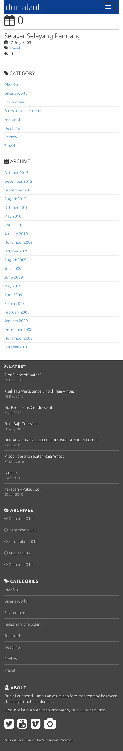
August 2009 (15, 260)
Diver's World (16, 93)
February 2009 (17, 312)
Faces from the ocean (22, 111)
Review (10, 137)
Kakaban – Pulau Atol (22, 489)
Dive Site (11, 84)
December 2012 (18, 181)
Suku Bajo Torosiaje (21, 423)
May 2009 (12, 286)
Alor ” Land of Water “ (22, 375)
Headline (12, 128)
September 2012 (18, 190)
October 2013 (16, 172)
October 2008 (16, 347)
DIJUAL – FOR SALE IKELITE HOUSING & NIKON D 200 (50, 440)
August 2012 (15, 199)
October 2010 (16, 207)
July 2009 (12, 268)
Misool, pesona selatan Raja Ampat (34, 456)
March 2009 (14, 303)
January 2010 (16, 233)
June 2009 (13, 277)
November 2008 (18, 338)
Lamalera (12, 472)
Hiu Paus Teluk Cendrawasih (28, 407)
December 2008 (18, 329)
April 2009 (13, 294)
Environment (15, 102)
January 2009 (16, 321)
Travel (14, 48)
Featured (12, 119)
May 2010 (12, 216)
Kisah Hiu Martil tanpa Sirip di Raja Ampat (39, 391)
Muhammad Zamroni (57, 740)
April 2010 (13, 225)
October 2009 (16, 251)
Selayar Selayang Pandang (42, 36)
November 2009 (18, 242)
